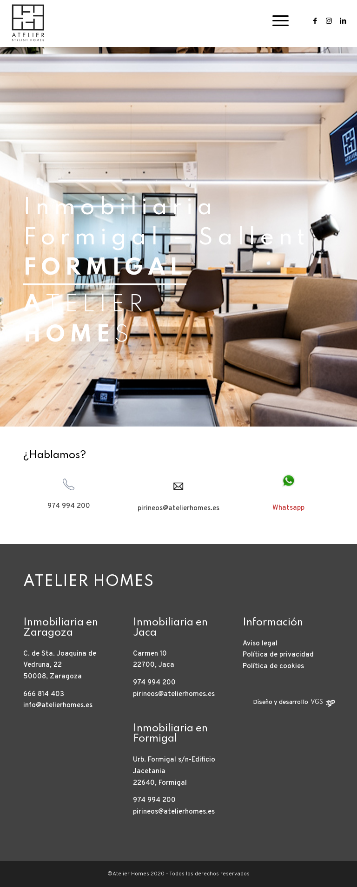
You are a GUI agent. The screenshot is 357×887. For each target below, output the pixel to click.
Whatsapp (288, 508)
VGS (317, 702)
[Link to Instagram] (329, 21)
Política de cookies (273, 666)
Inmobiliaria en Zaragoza (60, 628)
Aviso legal (260, 643)
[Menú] (276, 21)
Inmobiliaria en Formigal (170, 733)
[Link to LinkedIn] (343, 21)
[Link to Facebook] (315, 21)
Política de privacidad (278, 654)
